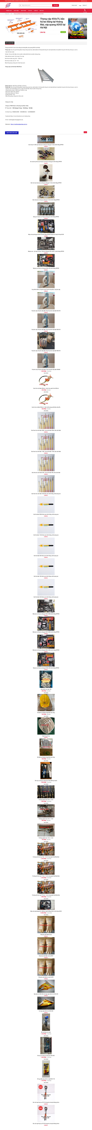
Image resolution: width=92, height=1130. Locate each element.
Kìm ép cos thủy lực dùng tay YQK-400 (46, 1055)
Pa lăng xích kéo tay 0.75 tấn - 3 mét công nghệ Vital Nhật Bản (46, 895)
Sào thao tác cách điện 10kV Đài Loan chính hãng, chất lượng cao (46, 493)
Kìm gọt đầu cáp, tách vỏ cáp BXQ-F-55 (46, 1079)
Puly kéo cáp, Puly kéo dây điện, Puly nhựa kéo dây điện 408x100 (46, 350)
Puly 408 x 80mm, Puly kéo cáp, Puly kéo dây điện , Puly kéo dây (46, 289)
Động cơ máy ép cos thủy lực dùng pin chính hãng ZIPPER (46, 216)
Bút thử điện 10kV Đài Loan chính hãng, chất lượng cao (46, 576)
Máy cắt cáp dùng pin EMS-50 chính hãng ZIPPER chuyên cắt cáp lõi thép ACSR (46, 234)
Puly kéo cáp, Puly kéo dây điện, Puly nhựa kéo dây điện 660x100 (46, 310)
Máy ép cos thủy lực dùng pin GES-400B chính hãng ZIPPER (46, 613)
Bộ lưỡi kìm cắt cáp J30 (46, 689)
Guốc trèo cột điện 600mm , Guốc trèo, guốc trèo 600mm (46, 388)
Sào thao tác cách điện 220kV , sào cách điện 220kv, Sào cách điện (46, 430)
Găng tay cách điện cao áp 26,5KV (46, 977)
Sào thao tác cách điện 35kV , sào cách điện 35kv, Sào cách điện (46, 472)
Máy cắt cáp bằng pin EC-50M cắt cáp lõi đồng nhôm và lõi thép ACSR (46, 911)
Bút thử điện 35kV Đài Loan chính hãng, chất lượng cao (46, 555)
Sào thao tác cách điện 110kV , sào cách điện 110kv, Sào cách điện (46, 451)
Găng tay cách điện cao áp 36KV (46, 955)
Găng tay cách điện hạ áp (46, 934)
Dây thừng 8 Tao (46, 736)
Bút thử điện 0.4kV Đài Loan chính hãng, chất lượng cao (46, 597)
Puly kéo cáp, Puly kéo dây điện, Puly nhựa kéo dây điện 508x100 (46, 329)
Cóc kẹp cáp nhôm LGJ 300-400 (46, 1011)
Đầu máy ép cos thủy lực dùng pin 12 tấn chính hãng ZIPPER (46, 199)
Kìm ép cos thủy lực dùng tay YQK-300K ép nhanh (46, 780)
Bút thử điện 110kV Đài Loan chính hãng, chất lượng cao (46, 535)
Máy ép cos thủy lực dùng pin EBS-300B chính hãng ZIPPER (46, 650)
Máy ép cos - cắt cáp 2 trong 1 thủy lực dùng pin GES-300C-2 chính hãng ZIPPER (46, 251)
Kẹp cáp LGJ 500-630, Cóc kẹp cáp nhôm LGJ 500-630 (46, 994)
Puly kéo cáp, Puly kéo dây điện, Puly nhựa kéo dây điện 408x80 (46, 369)
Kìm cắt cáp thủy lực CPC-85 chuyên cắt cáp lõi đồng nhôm (46, 1123)
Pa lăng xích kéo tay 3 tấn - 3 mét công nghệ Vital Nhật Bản (46, 857)
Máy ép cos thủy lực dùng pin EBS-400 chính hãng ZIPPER (46, 668)
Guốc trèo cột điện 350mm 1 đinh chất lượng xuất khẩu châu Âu (46, 407)
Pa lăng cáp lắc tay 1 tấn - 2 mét (46, 837)
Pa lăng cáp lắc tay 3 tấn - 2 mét (46, 799)
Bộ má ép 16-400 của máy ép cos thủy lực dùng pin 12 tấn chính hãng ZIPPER (46, 144)
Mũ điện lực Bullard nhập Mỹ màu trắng (46, 757)
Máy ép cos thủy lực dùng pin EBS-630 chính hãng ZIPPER (46, 268)
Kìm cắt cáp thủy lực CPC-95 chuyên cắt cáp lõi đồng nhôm (46, 1102)
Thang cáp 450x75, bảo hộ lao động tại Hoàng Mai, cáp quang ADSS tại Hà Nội (22, 47)
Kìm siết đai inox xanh (46, 1032)
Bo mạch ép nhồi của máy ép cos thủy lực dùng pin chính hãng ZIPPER (46, 161)
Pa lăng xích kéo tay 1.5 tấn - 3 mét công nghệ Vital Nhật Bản (46, 876)
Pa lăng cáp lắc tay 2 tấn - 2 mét (46, 818)
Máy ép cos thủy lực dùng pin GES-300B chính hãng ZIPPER (46, 632)
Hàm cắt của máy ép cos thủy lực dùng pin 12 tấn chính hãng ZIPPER (46, 182)
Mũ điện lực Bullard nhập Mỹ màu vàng (46, 712)
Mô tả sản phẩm (10, 42)
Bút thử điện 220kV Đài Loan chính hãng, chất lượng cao (46, 514)
